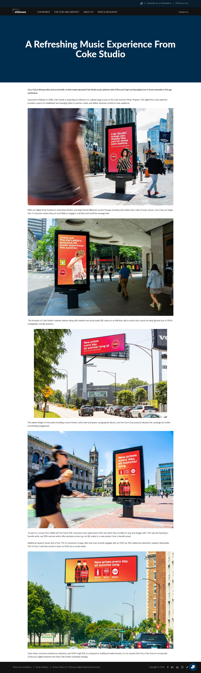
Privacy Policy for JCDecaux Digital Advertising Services (76, 667)
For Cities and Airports (66, 12)
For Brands (43, 12)
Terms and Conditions (22, 667)
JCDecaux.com (181, 3)
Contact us (183, 12)
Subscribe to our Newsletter (159, 3)
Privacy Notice (42, 667)
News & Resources (107, 12)
